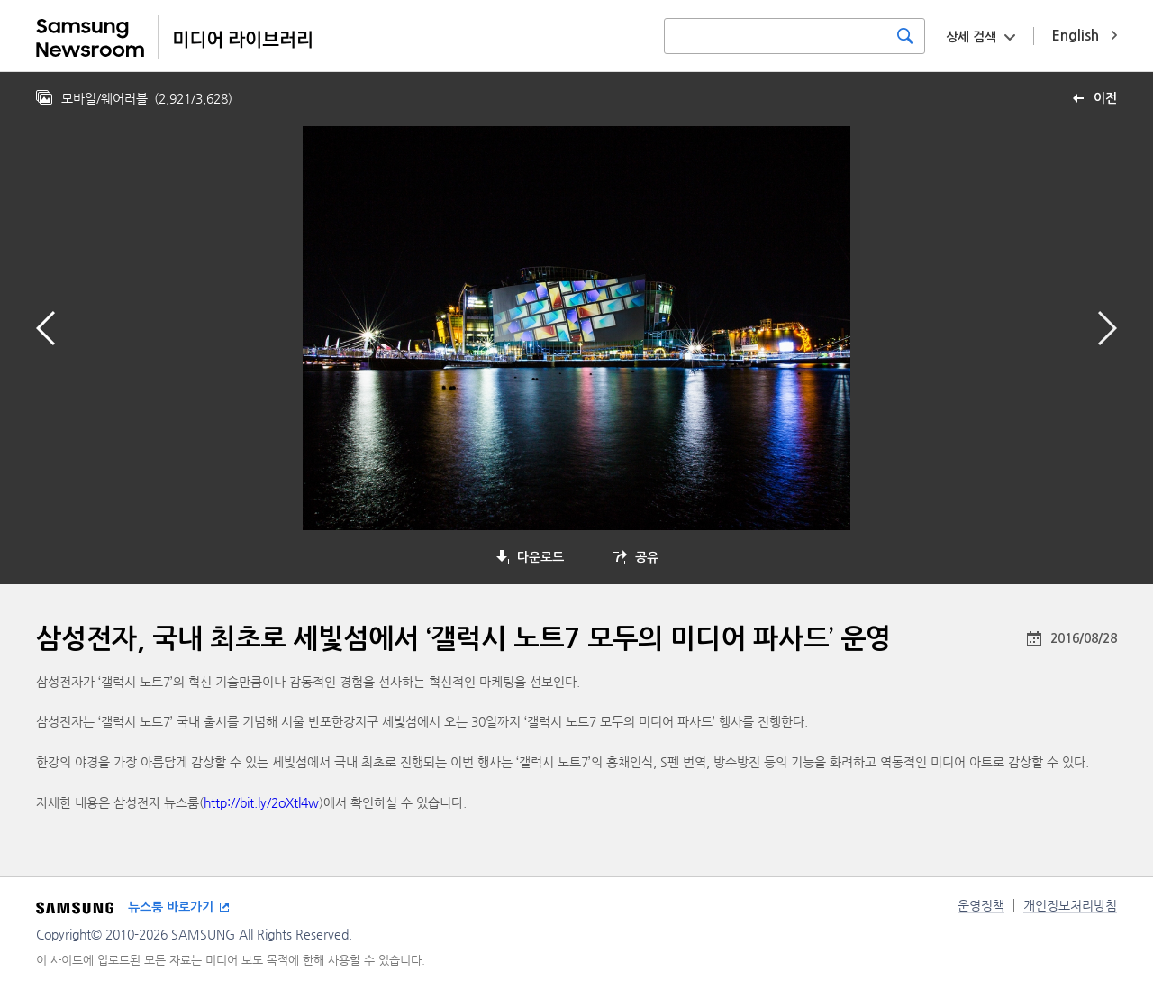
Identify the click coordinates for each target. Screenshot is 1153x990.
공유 (646, 557)
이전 (1105, 98)
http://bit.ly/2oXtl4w (261, 802)
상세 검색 (971, 37)
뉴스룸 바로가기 (170, 907)
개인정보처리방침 (1070, 905)
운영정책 (981, 905)
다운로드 (540, 557)
